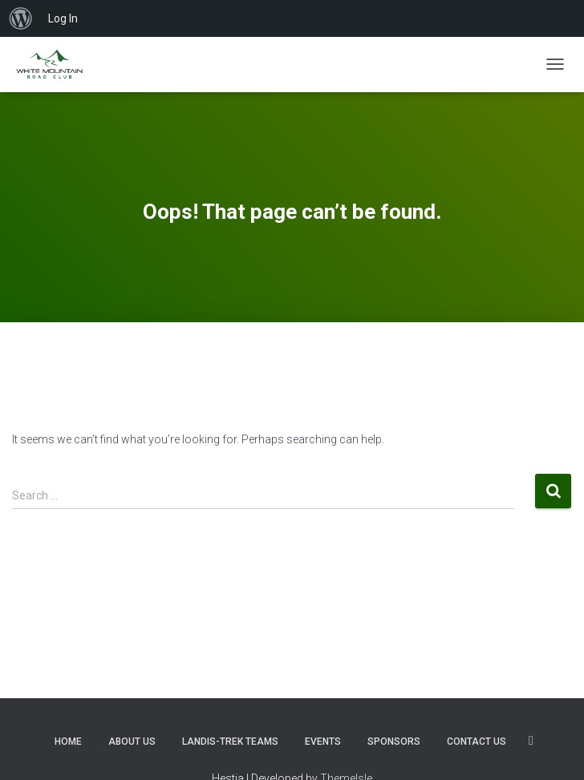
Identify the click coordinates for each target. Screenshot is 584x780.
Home (68, 741)
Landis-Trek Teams (230, 741)
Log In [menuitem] (63, 18)
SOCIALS (531, 740)
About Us (132, 741)
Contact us (476, 741)
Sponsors (393, 741)
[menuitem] (21, 18)
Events (323, 741)
